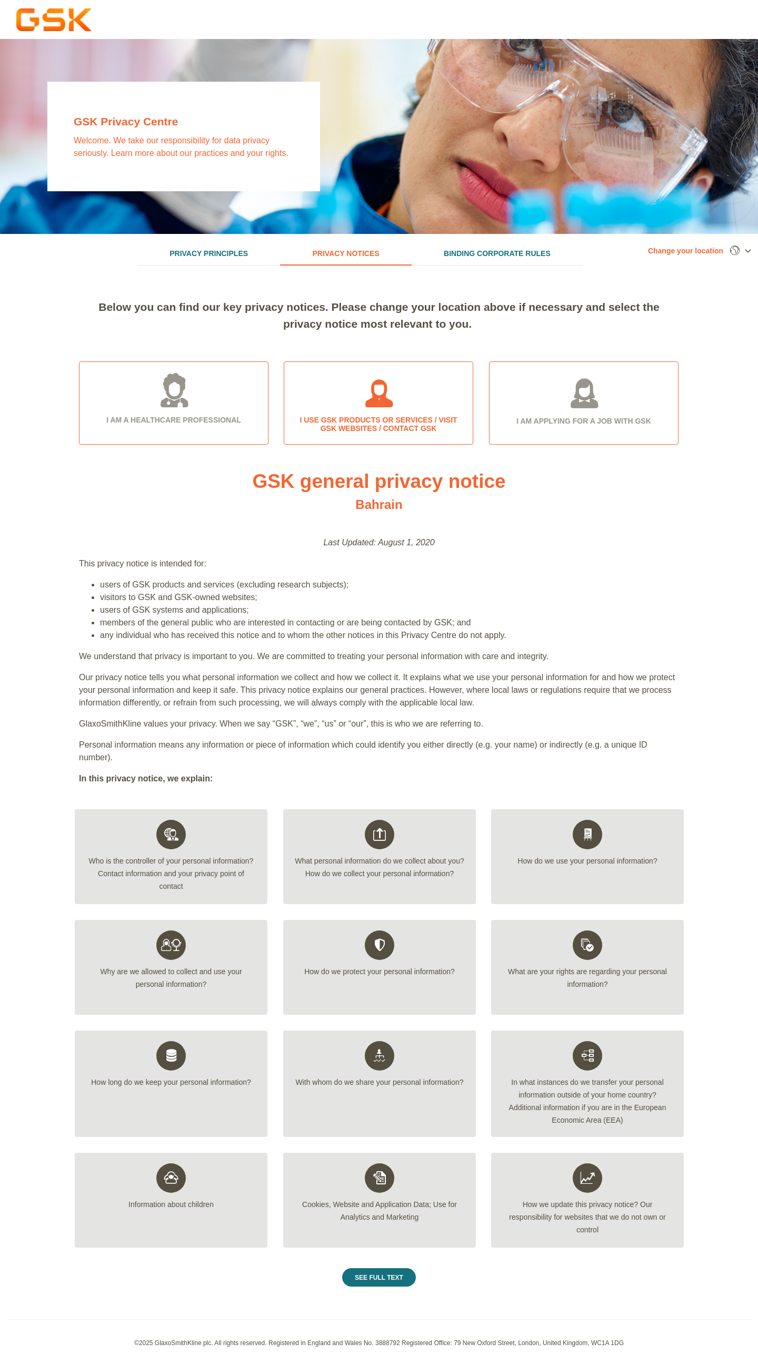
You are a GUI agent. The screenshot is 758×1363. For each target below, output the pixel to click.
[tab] (171, 859)
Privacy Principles (208, 253)
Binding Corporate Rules (497, 253)
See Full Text (379, 1280)
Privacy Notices (346, 253)
